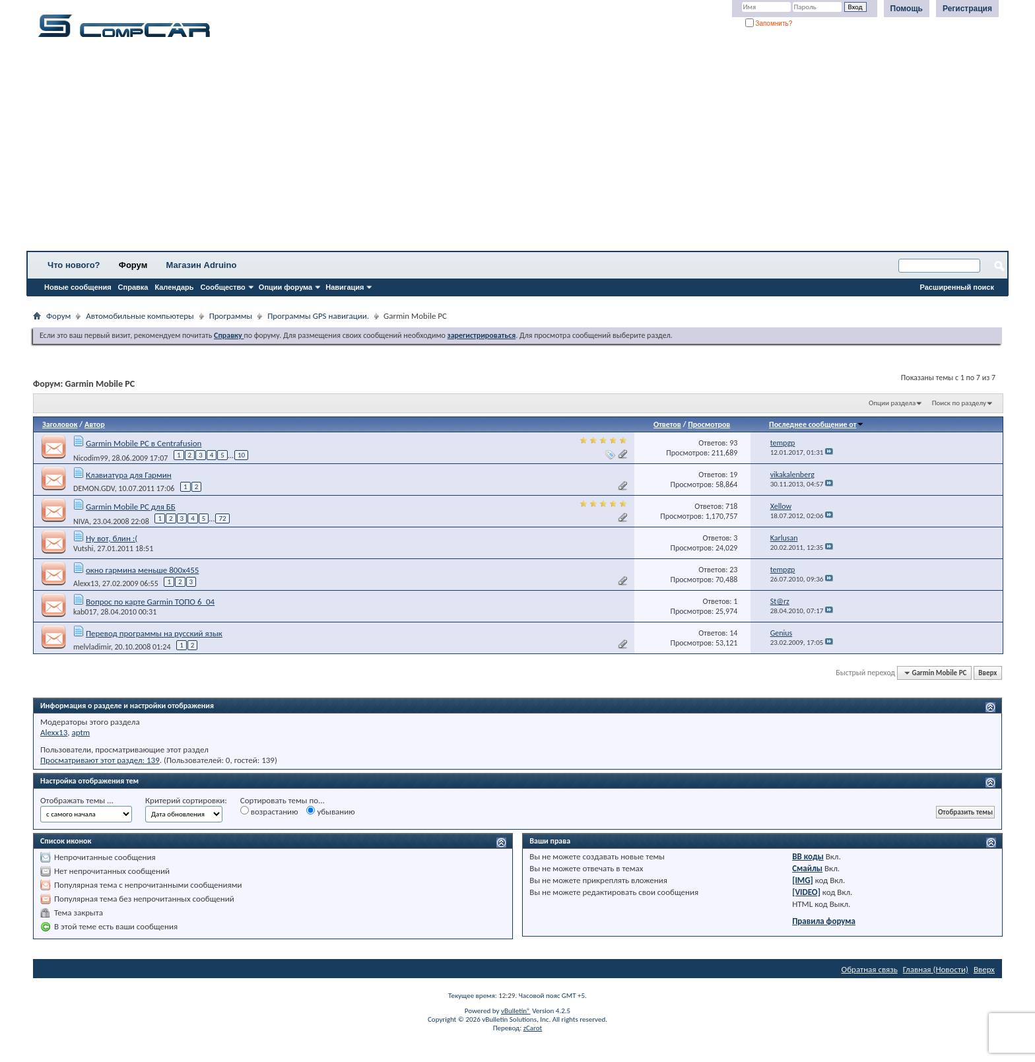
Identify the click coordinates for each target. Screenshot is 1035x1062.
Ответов (667, 424)
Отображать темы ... (77, 800)
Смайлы (807, 868)
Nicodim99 (90, 458)
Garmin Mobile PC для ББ (131, 507)
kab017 (85, 611)
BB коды (808, 856)
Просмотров (709, 424)
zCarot (533, 1028)
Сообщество (223, 287)
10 (241, 455)
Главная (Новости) (935, 969)
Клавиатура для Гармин (129, 475)
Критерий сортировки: (186, 800)
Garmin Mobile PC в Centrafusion (143, 443)
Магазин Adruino (201, 265)
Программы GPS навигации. (318, 316)
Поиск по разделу (959, 403)
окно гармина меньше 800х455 (142, 570)
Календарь (173, 287)
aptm (80, 732)
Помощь (906, 8)
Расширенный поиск (957, 287)
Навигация (344, 287)
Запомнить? (769, 23)
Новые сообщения (78, 287)
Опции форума (285, 287)
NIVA (81, 521)
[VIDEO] (806, 892)
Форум (133, 265)
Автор (94, 424)
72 (222, 518)
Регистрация (967, 8)
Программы (231, 316)
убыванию (330, 811)
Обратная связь (870, 969)
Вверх (987, 673)
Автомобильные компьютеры (139, 316)
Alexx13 (85, 583)
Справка (133, 287)
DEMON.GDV (94, 488)
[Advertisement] (413, 148)
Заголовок (59, 424)
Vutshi (83, 548)
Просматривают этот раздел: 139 (100, 760)
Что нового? (74, 265)
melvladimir (92, 646)
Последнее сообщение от (816, 424)
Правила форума (823, 921)
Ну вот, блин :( (111, 538)
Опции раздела (892, 403)
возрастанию (269, 811)
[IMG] (802, 880)
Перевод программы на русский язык (154, 633)
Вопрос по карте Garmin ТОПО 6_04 (150, 602)
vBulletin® (516, 1011)
